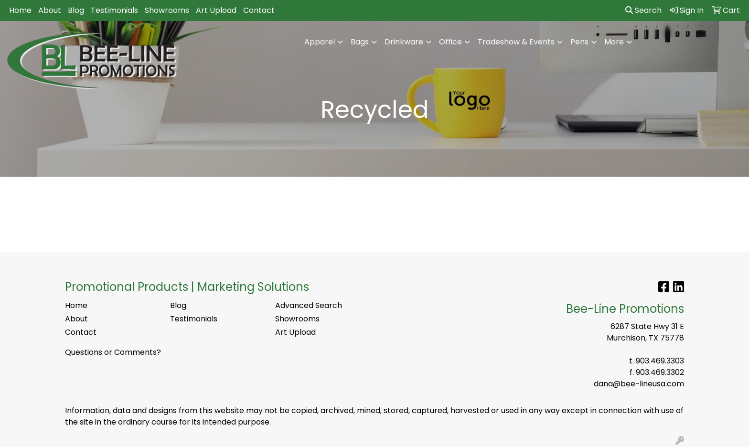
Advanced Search (308, 305)
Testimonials (114, 10)
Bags (360, 41)
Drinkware (404, 41)
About (49, 10)
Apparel (319, 41)
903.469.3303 (660, 360)
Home (20, 10)
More (614, 41)
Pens (579, 41)
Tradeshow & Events (516, 41)
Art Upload (216, 10)
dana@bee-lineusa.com (639, 383)
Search (643, 10)
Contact (259, 10)
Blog (76, 10)
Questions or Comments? (113, 352)
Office (450, 41)
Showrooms (167, 10)
